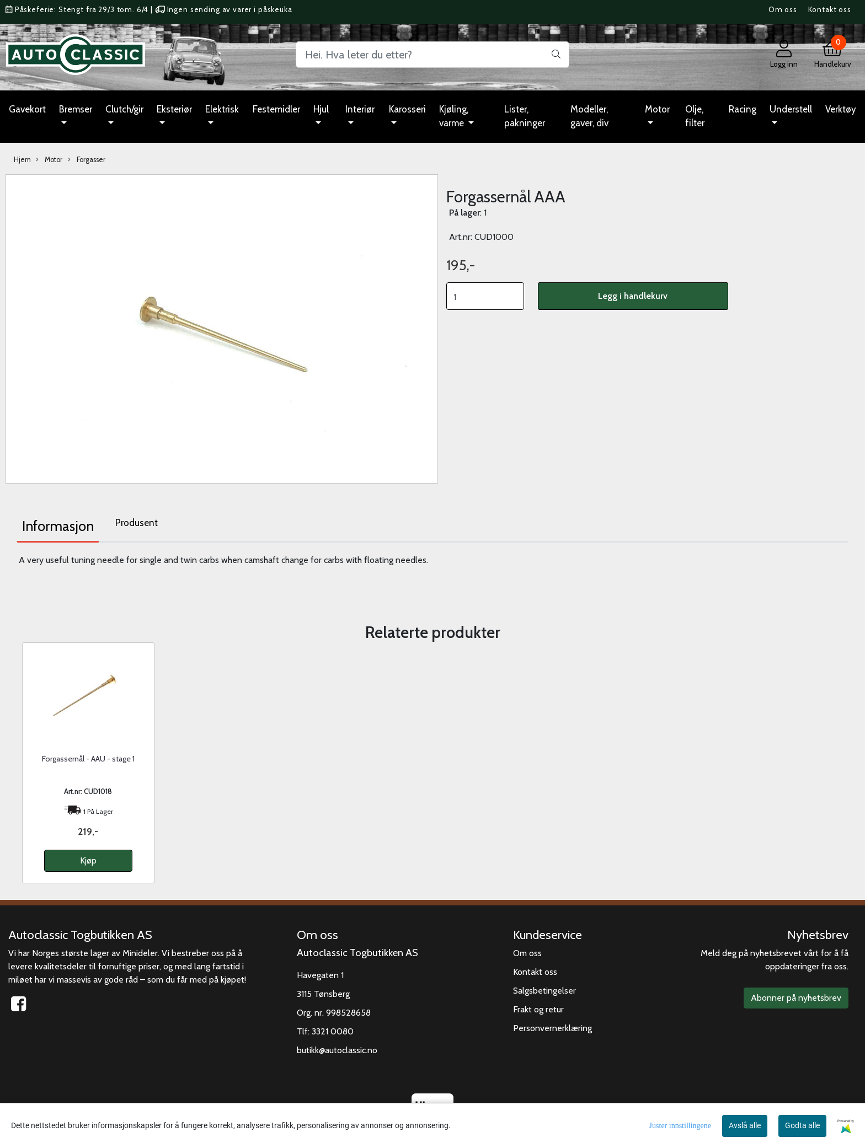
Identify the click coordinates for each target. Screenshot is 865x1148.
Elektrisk (222, 109)
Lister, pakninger (524, 116)
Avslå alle (745, 1125)
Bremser (75, 109)
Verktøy (840, 109)
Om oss (782, 9)
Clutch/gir (124, 109)
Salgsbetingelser (544, 990)
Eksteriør (174, 109)
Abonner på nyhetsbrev (796, 998)
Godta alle (802, 1125)
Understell (791, 109)
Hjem (22, 159)
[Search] (432, 54)
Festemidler (276, 109)
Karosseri (407, 109)
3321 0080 (333, 1031)
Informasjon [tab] (58, 526)
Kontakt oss (829, 9)
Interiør (360, 109)
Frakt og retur (538, 1009)
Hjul (321, 109)
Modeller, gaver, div (589, 116)
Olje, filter (694, 116)
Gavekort (27, 109)
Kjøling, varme (453, 116)
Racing (742, 109)
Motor (657, 109)
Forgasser (86, 159)
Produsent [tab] (136, 522)
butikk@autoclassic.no (337, 1050)
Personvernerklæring (552, 1028)
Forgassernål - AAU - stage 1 (88, 759)
